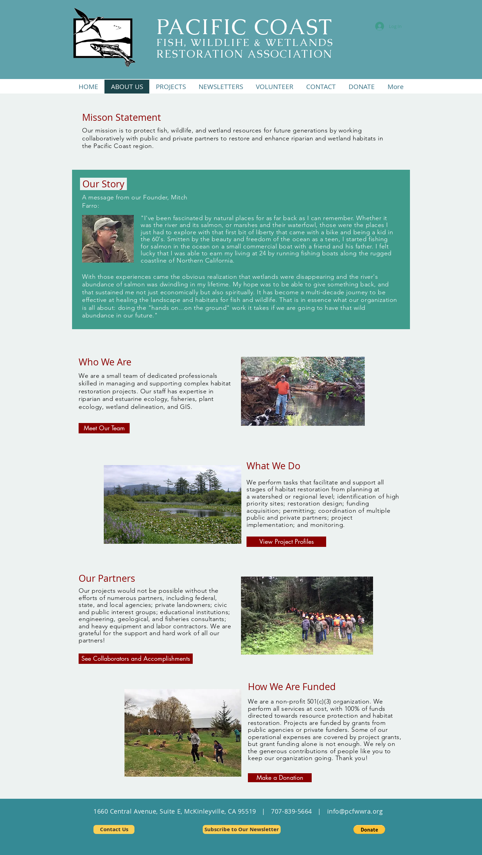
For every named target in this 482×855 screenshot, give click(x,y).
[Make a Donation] (280, 777)
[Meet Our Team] (104, 428)
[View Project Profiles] (286, 542)
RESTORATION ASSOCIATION (244, 54)
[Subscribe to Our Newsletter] (242, 829)
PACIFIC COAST (244, 26)
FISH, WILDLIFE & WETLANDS (245, 42)
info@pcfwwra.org (355, 811)
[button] (170, 87)
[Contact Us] (113, 829)
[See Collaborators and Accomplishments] (136, 658)
